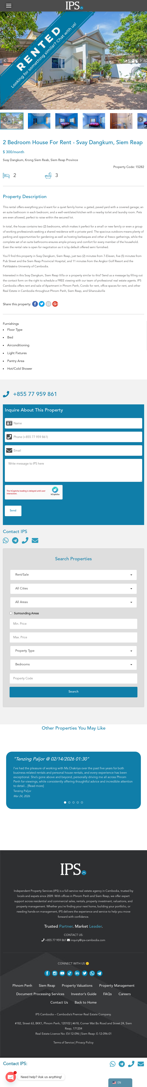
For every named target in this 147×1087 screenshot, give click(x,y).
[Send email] (35, 540)
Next (141, 61)
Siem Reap (102, 896)
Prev (6, 61)
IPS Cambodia (44, 1014)
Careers (124, 994)
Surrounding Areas (24, 613)
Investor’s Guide (83, 994)
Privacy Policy (84, 1042)
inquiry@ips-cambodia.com (86, 940)
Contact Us (59, 1002)
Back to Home (86, 1002)
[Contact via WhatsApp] (6, 540)
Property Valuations (77, 985)
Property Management (117, 985)
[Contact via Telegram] (15, 540)
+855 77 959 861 (30, 394)
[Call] (25, 540)
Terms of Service (63, 1042)
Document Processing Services (40, 994)
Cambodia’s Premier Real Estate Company (84, 1014)
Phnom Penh (81, 896)
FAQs (107, 994)
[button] (8, 5)
